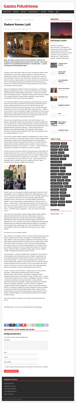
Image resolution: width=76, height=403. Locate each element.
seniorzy (62, 192)
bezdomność (55, 146)
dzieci (66, 149)
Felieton (23, 11)
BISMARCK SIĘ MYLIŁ (64, 105)
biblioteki (54, 149)
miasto (68, 174)
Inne (57, 11)
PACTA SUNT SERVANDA (62, 72)
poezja (68, 180)
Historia (50, 11)
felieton (61, 152)
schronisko (54, 192)
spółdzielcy (54, 195)
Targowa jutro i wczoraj (63, 64)
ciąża (60, 149)
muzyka (65, 177)
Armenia (64, 143)
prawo (66, 183)
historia (63, 159)
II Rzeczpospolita (56, 162)
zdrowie (53, 205)
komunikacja (55, 171)
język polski (54, 168)
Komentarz (7, 340)
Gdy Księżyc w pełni (59, 40)
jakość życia (67, 165)
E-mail (5, 357)
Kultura (43, 11)
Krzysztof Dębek (18, 29)
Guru (59, 113)
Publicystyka (7, 11)
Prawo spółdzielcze (57, 186)
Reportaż (15, 11)
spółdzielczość (64, 195)
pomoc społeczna (56, 183)
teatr (62, 198)
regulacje (68, 186)
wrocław (61, 201)
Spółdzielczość (32, 11)
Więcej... (67, 58)
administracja (55, 143)
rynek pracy (54, 189)
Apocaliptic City (63, 97)
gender (66, 155)
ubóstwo (54, 201)
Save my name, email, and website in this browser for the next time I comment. (27, 367)
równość (63, 189)
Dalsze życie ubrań (64, 88)
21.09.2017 (8, 29)
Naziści (53, 180)
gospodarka (54, 159)
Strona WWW (7, 362)
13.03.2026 (62, 90)
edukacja (53, 152)
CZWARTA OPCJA (63, 130)
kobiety (62, 168)
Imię (5, 352)
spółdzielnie (55, 198)
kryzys (63, 171)
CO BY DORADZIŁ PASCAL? (63, 80)
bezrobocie (64, 146)
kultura (53, 174)
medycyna (61, 174)
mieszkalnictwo (56, 177)
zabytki (69, 201)
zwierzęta (61, 205)
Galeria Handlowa (56, 155)
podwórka (61, 180)
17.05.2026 (54, 43)
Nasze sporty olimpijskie (62, 122)
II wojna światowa (56, 165)
